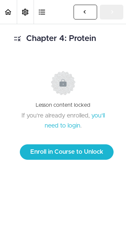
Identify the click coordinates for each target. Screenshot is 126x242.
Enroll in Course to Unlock (66, 152)
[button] (8, 12)
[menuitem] (25, 12)
